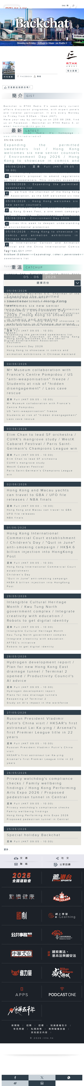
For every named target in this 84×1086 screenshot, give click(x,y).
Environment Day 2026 (25, 346)
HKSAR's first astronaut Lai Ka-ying (35, 755)
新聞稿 (16, 1025)
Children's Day (19, 574)
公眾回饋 (65, 864)
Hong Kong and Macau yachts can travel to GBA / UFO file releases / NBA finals (38, 495)
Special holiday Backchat (34, 835)
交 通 (24, 858)
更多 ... (7, 849)
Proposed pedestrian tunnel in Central (38, 819)
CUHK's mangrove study (26, 463)
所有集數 (8, 77)
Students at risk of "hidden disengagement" (42, 415)
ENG (63, 6)
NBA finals (15, 518)
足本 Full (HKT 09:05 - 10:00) (30, 399)
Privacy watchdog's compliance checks (38, 807)
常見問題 (19, 1029)
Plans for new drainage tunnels (32, 695)
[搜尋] (73, 5)
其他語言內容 (40, 1032)
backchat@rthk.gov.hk (29, 126)
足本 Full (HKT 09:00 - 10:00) (30, 506)
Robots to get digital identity (30, 646)
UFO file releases (21, 514)
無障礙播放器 (58, 1029)
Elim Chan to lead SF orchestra (32, 459)
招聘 (29, 1025)
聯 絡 (24, 864)
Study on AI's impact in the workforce (37, 703)
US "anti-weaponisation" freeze (32, 411)
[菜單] (80, 5)
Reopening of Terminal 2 (26, 699)
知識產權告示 (60, 1025)
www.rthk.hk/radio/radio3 (22, 136)
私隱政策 (37, 1029)
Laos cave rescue (21, 419)
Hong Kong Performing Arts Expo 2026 (38, 815)
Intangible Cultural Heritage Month (35, 631)
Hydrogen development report (31, 691)
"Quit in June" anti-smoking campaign (37, 578)
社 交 (65, 858)
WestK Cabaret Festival (25, 466)
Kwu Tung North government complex (37, 635)
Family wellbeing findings (27, 811)
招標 (41, 1025)
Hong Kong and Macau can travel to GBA (39, 510)
